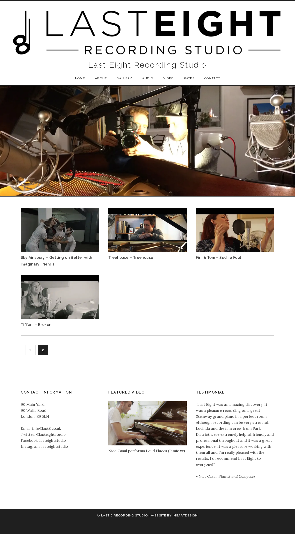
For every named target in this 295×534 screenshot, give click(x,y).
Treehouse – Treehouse (130, 257)
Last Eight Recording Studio (147, 64)
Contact (212, 78)
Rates (189, 78)
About (101, 78)
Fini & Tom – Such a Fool (218, 257)
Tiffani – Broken (36, 324)
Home (80, 78)
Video (168, 78)
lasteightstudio (52, 440)
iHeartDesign (185, 515)
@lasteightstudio (51, 434)
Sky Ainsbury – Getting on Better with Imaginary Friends (56, 260)
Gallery (124, 78)
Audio (147, 78)
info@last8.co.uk (46, 428)
